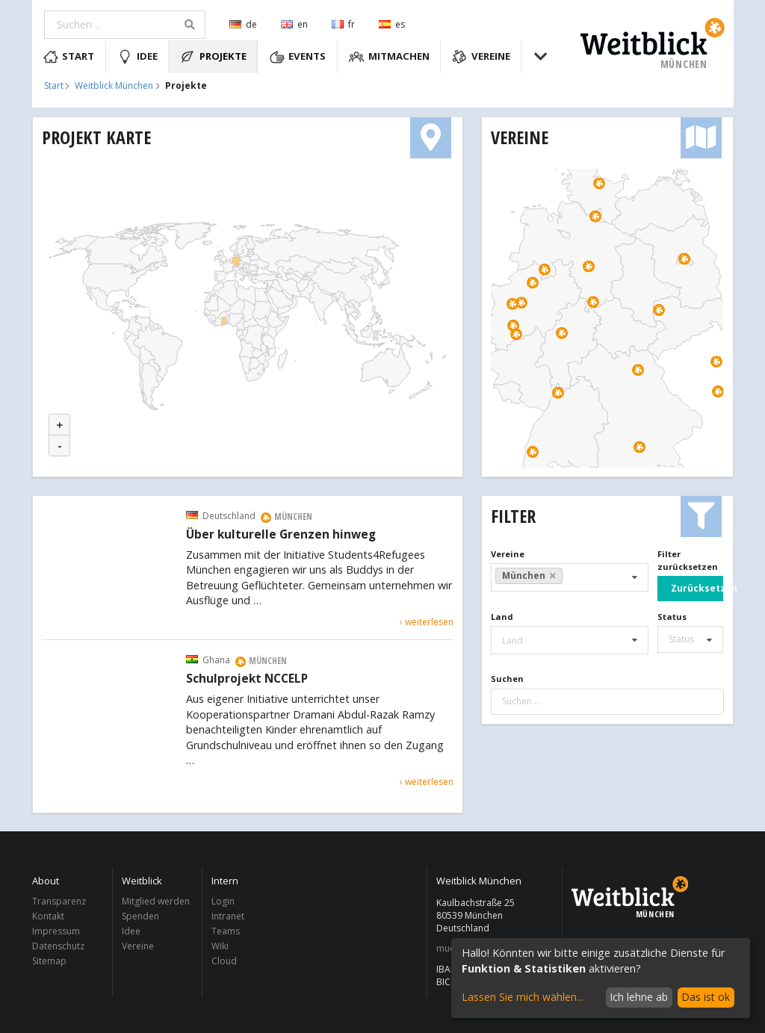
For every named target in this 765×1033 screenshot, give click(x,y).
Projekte (213, 56)
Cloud (224, 961)
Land (502, 616)
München (529, 575)
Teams (225, 931)
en (294, 24)
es (392, 24)
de (243, 24)
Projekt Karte (96, 137)
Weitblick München (114, 86)
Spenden (140, 916)
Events (298, 56)
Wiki (220, 946)
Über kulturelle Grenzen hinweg (281, 534)
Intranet (227, 916)
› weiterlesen (426, 621)
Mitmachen (389, 56)
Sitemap (49, 961)
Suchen (507, 678)
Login (223, 902)
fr (343, 24)
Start (69, 56)
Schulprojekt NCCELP (247, 678)
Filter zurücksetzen (687, 560)
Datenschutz (58, 946)
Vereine (481, 56)
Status (672, 616)
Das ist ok (705, 997)
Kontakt (48, 916)
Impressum (56, 931)
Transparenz (59, 902)
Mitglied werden (156, 902)
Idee (137, 56)
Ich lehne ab (639, 997)
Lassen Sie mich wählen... (522, 996)
